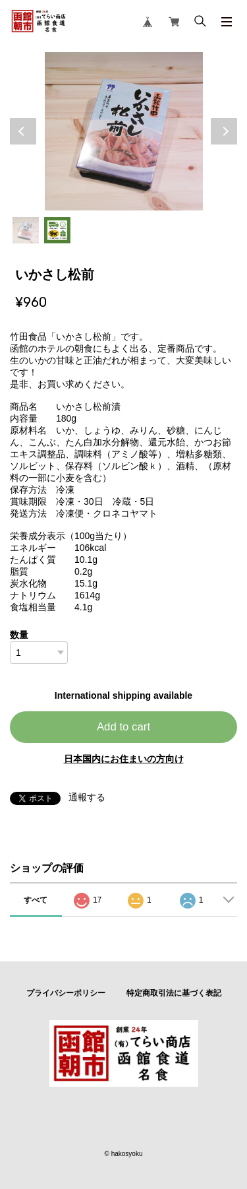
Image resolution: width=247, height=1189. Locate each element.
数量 (19, 634)
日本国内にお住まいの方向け (124, 759)
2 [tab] (57, 230)
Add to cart (123, 727)
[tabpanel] (123, 131)
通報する (87, 797)
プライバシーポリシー (65, 993)
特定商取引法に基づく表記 (173, 993)
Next (224, 131)
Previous (23, 131)
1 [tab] (26, 230)
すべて (35, 900)
